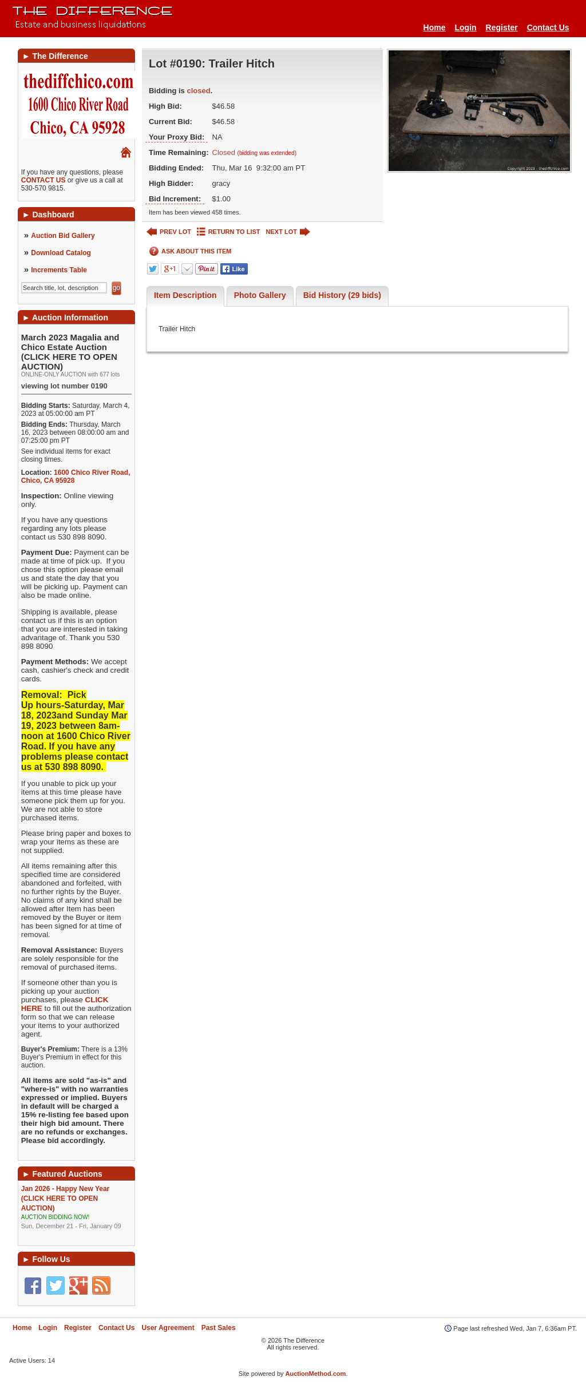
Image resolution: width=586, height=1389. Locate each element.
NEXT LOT (288, 232)
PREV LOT (168, 232)
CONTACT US (43, 180)
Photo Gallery (260, 295)
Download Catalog (61, 253)
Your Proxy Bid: (176, 137)
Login (465, 27)
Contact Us (548, 27)
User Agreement (167, 1328)
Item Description (185, 295)
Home (434, 27)
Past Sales (218, 1328)
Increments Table (59, 270)
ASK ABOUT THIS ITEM (190, 251)
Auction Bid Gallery (62, 236)
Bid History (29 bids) (342, 295)
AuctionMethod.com (316, 1373)
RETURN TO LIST (228, 232)
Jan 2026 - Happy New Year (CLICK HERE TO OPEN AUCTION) (76, 1208)
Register (502, 27)
